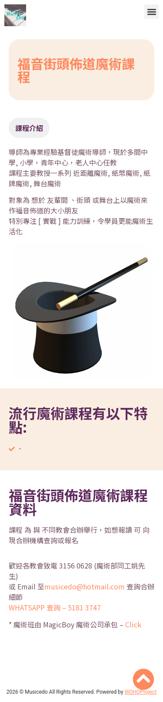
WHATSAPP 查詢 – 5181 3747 (55, 607)
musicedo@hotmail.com (84, 586)
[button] (151, 11)
